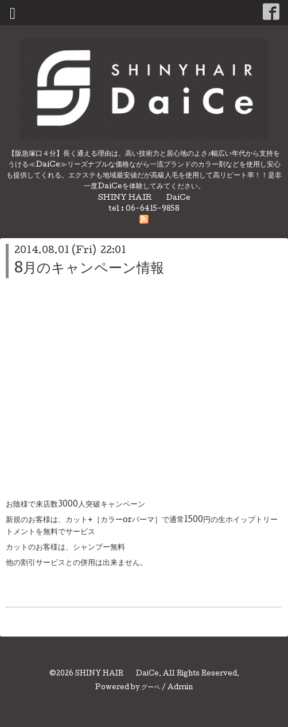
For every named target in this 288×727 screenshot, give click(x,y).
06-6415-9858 (153, 209)
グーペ (150, 688)
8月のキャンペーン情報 (89, 269)
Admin (180, 688)
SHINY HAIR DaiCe (117, 674)
